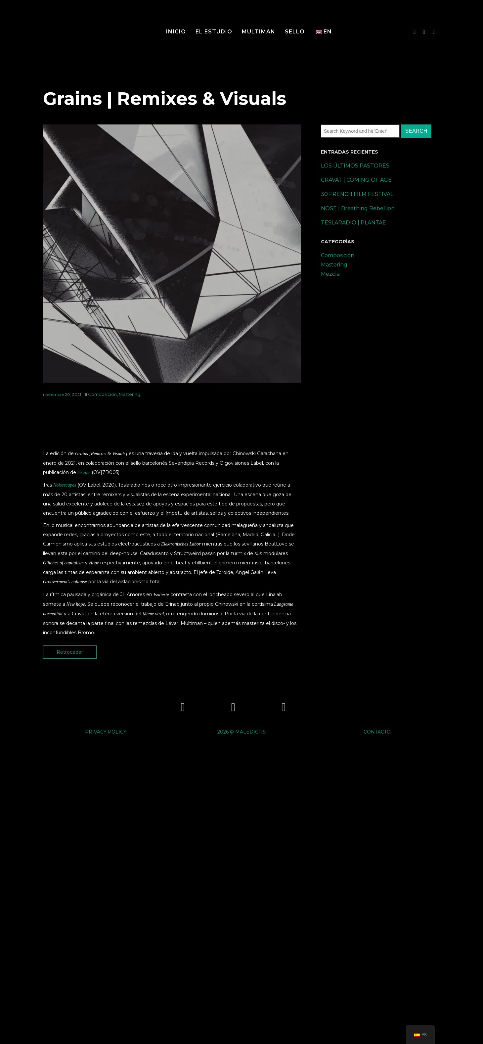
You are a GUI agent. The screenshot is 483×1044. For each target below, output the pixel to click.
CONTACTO (377, 732)
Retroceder (70, 652)
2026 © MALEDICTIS (241, 732)
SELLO (295, 31)
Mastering (129, 394)
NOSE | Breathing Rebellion (358, 208)
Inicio (176, 31)
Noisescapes (64, 485)
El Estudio (214, 31)
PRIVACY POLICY (105, 732)
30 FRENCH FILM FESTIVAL (357, 194)
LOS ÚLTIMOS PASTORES (355, 166)
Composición (102, 394)
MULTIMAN (258, 31)
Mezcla (330, 274)
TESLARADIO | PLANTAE (353, 222)
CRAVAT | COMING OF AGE (356, 180)
